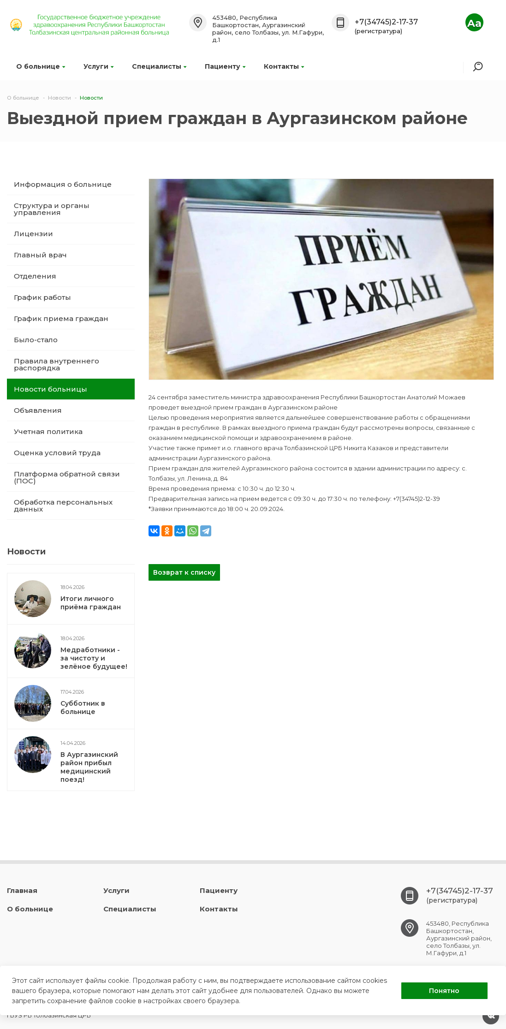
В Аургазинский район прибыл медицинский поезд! (89, 767)
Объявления (38, 410)
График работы (42, 297)
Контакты (284, 66)
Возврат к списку (184, 572)
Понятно (444, 991)
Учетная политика (48, 431)
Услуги (98, 66)
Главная (22, 890)
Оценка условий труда (57, 452)
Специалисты (159, 66)
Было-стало (36, 339)
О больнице (40, 66)
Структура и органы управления (51, 209)
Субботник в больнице (82, 707)
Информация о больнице (63, 184)
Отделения (35, 276)
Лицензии (33, 233)
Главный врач (40, 254)
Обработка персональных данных (63, 505)
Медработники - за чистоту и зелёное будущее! (93, 658)
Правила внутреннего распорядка (56, 364)
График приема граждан (61, 318)
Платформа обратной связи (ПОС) (67, 477)
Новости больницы (50, 389)
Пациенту (225, 66)
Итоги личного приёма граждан (90, 603)
